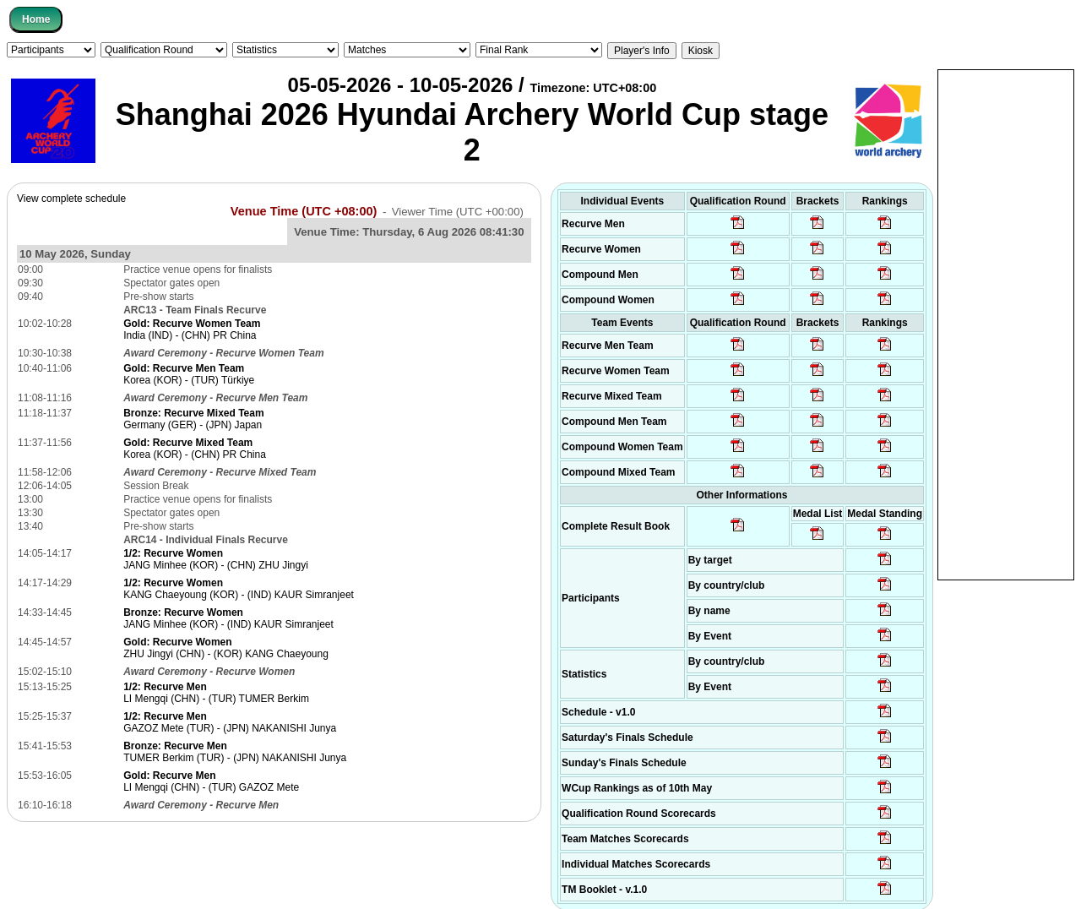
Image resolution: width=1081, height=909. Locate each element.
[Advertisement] (1005, 323)
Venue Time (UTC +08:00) (304, 211)
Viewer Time (458, 211)
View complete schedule (71, 198)
